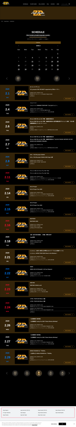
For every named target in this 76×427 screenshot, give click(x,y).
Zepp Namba (6, 21)
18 (32, 65)
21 (52, 65)
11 (32, 61)
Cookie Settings (54, 423)
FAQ (48, 4)
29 (58, 69)
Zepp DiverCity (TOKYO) (25, 409)
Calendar (38, 42)
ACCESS (53, 4)
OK (62, 423)
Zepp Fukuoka (5, 414)
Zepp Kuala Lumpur (41, 414)
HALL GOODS (42, 4)
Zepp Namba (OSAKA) (42, 411)
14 (52, 61)
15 (58, 61)
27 (46, 69)
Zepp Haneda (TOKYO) (42, 409)
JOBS (58, 4)
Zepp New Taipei (24, 414)
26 (39, 69)
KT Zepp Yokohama (6, 411)
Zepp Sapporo (5, 409)
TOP (2, 21)
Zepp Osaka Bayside (59, 411)
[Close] (74, 424)
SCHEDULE (25, 4)
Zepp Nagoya (23, 411)
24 (25, 69)
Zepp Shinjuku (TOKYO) (60, 409)
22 (58, 65)
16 (18, 65)
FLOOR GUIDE (33, 4)
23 (18, 69)
